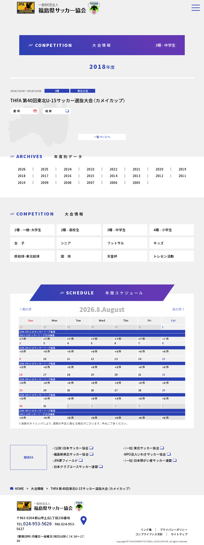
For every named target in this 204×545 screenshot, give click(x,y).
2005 (136, 182)
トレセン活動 (164, 256)
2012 (159, 176)
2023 (90, 169)
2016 (67, 176)
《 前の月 (25, 309)
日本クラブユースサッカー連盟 (76, 466)
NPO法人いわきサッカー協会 (145, 454)
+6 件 (22, 418)
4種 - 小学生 (163, 229)
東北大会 (82, 91)
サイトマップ (179, 528)
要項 (16, 111)
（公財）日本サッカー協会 (71, 448)
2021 (136, 169)
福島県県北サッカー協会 (71, 454)
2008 (67, 182)
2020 (159, 169)
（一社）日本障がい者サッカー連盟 (148, 460)
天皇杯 (112, 256)
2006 (113, 182)
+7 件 (22, 339)
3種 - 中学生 (116, 229)
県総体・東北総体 (27, 256)
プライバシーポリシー (173, 523)
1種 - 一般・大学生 (27, 229)
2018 (21, 176)
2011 (182, 176)
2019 (182, 169)
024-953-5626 (34, 522)
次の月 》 (179, 309)
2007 (90, 182)
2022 (113, 169)
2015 (90, 176)
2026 (21, 169)
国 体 (66, 256)
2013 (136, 176)
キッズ (159, 242)
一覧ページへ (102, 137)
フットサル (115, 242)
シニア (66, 242)
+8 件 (22, 351)
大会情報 (37, 488)
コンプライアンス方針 (149, 528)
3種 (57, 91)
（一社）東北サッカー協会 (141, 448)
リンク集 (146, 523)
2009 (44, 182)
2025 (44, 169)
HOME (19, 488)
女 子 (19, 242)
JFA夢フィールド (66, 460)
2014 (113, 176)
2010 (21, 182)
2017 (44, 176)
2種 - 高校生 (70, 229)
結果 (48, 111)
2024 (67, 169)
